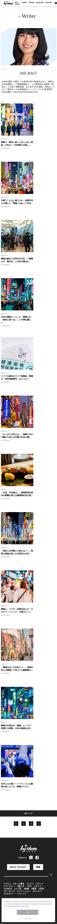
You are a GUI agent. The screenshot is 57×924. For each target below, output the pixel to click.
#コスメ (30, 884)
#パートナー (9, 886)
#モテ (29, 886)
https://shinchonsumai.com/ (25, 92)
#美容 (33, 889)
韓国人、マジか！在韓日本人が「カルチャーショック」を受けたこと (17, 610)
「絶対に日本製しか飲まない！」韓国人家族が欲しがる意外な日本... (17, 552)
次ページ (28, 813)
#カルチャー (5, 139)
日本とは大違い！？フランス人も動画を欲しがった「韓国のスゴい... (17, 785)
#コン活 (17, 889)
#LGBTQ (8, 889)
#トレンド (21, 893)
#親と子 (20, 886)
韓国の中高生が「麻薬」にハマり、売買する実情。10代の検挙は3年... (17, 726)
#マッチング (9, 891)
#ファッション (23, 891)
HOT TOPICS (17, 3)
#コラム (7, 884)
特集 (38, 867)
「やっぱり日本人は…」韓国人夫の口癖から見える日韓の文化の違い (17, 435)
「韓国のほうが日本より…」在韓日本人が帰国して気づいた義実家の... (17, 668)
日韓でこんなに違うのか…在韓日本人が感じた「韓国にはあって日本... (17, 201)
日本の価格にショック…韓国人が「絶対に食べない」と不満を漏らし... (16, 320)
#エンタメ (37, 891)
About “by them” (18, 867)
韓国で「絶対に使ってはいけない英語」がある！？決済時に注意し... (17, 143)
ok (28, 912)
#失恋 (41, 889)
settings (28, 918)
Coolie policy (24, 906)
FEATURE (48, 2)
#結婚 (26, 889)
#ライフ (37, 886)
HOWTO (24, 2)
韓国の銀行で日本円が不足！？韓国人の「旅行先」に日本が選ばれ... (17, 260)
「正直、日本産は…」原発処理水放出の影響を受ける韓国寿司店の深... (17, 494)
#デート (39, 884)
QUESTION (40, 2)
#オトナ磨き (18, 884)
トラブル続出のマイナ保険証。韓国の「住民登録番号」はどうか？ (17, 377)
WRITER (31, 2)
